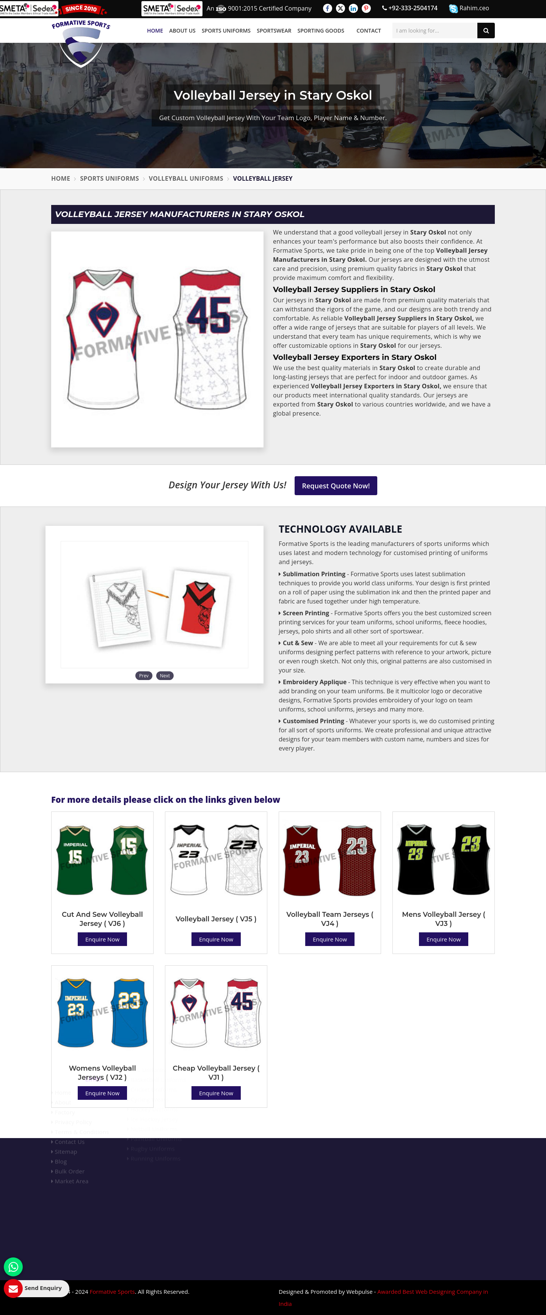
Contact (368, 30)
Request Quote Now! (336, 485)
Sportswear (274, 30)
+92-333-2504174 (410, 8)
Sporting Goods (321, 30)
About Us (182, 30)
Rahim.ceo (469, 8)
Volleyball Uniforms (186, 178)
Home (155, 30)
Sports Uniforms (226, 30)
